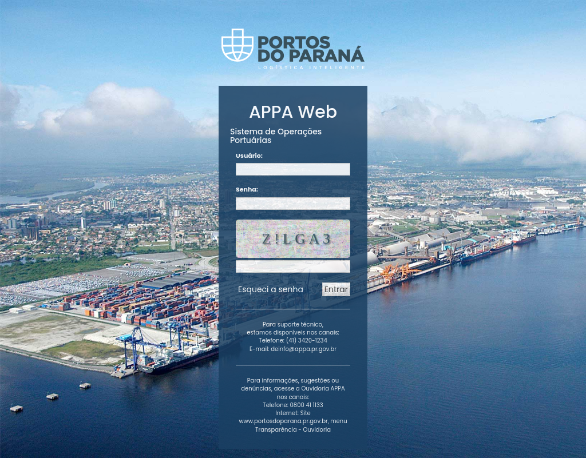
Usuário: (249, 156)
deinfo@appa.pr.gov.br (303, 349)
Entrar (336, 289)
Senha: (247, 189)
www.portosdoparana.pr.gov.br (283, 421)
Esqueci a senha (270, 289)
